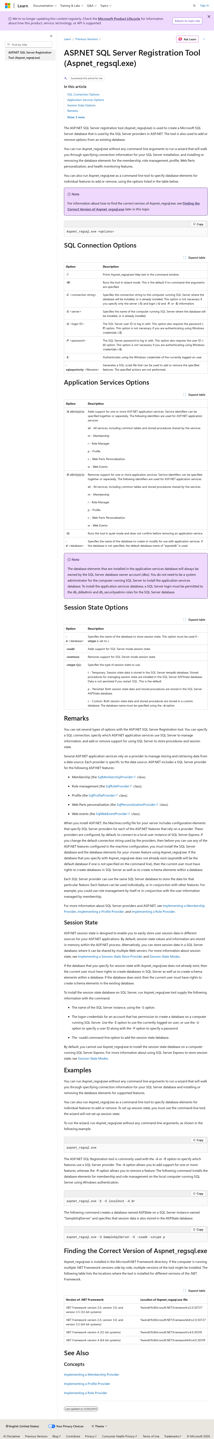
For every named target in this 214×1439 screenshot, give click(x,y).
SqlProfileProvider (102, 795)
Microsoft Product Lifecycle (119, 18)
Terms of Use (151, 1436)
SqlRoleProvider (117, 786)
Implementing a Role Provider (153, 911)
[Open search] (194, 5)
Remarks (72, 111)
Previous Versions (86, 39)
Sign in (204, 5)
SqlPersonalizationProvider (136, 804)
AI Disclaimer (11, 1436)
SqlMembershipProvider (115, 777)
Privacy (89, 1436)
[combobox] (28, 44)
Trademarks (171, 1436)
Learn (67, 39)
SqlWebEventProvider (111, 813)
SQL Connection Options (83, 94)
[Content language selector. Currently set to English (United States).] (22, 1426)
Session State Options (81, 105)
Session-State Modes (165, 956)
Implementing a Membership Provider (91, 1374)
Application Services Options (85, 100)
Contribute (73, 1436)
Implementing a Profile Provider (101, 911)
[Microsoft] (7, 5)
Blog (55, 1436)
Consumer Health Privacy (118, 1436)
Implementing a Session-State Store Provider (110, 956)
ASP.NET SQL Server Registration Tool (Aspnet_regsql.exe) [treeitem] (29, 55)
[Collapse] (51, 36)
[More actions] (204, 39)
